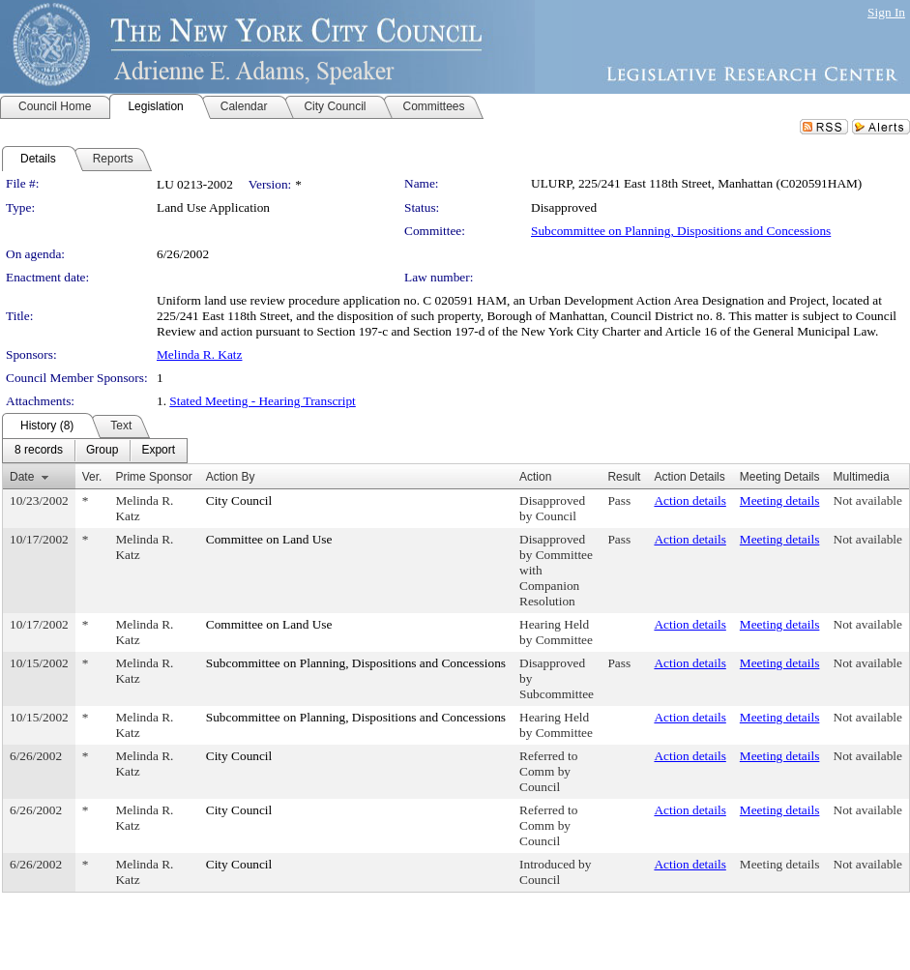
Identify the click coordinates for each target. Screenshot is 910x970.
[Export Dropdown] (158, 450)
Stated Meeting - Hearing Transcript (262, 401)
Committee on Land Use (269, 539)
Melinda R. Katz (199, 354)
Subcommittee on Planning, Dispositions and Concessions (681, 230)
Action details (689, 500)
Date (22, 477)
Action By (230, 477)
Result (623, 477)
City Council (239, 500)
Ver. (92, 477)
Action (535, 477)
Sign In (886, 12)
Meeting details (780, 500)
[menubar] (95, 450)
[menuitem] (38, 450)
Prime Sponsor (153, 477)
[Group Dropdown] (102, 450)
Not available (868, 500)
